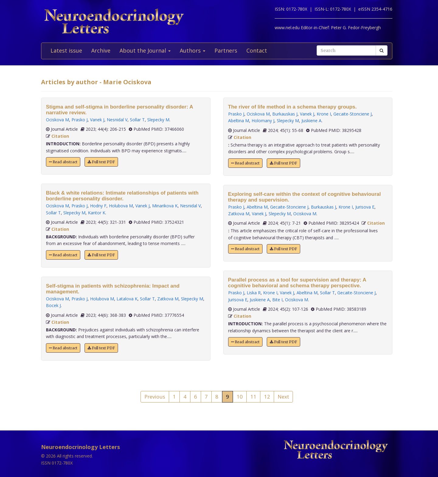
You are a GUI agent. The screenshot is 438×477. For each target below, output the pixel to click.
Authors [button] (192, 50)
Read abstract (63, 162)
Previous (154, 396)
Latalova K (126, 299)
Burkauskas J (284, 114)
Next (283, 396)
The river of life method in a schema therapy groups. (292, 107)
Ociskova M (57, 120)
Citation (60, 136)
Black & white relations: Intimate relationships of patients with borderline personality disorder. (122, 196)
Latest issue (66, 50)
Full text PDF (101, 162)
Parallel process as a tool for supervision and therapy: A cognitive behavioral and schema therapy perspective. (297, 283)
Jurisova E (364, 207)
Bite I (277, 299)
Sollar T (137, 120)
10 (240, 396)
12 (267, 396)
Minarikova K (165, 206)
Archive (100, 50)
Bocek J (53, 305)
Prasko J (79, 120)
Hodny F (98, 206)
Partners (225, 50)
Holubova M (121, 206)
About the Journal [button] (145, 50)
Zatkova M (168, 299)
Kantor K (96, 213)
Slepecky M (158, 120)
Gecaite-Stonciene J (352, 114)
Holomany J (263, 120)
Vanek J (97, 120)
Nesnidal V (117, 120)
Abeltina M (238, 120)
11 (253, 396)
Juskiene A (311, 120)
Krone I (324, 114)
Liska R (254, 293)
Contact (256, 50)
